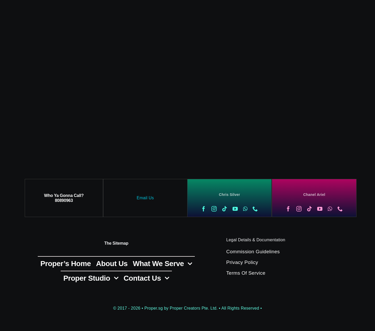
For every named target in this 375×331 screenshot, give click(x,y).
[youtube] (235, 209)
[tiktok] (224, 209)
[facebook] (203, 209)
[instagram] (214, 209)
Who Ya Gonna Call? (64, 195)
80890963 (64, 200)
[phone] (255, 209)
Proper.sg (154, 308)
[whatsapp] (245, 209)
